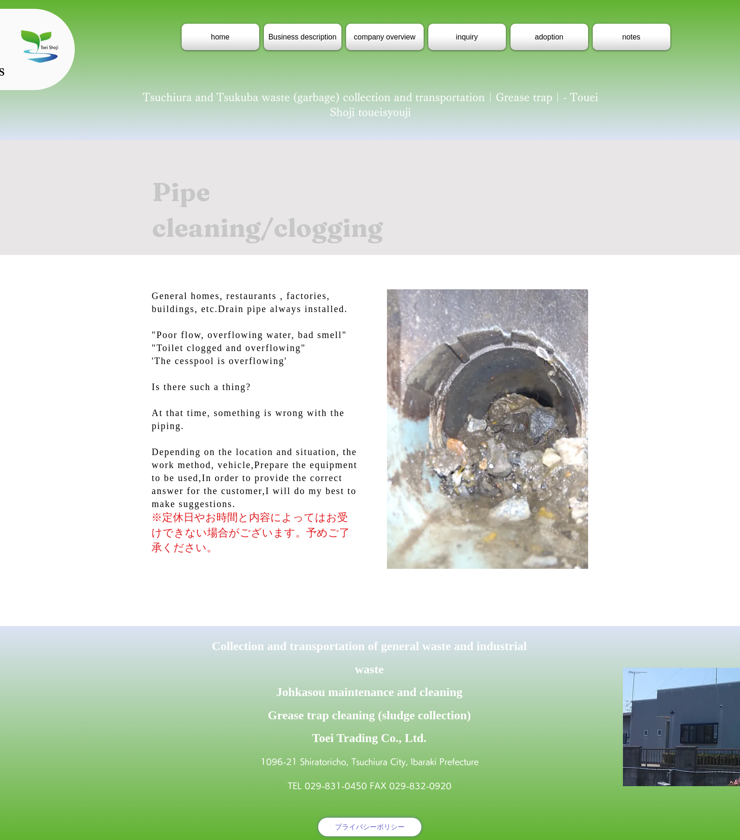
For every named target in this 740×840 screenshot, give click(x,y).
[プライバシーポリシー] (369, 827)
